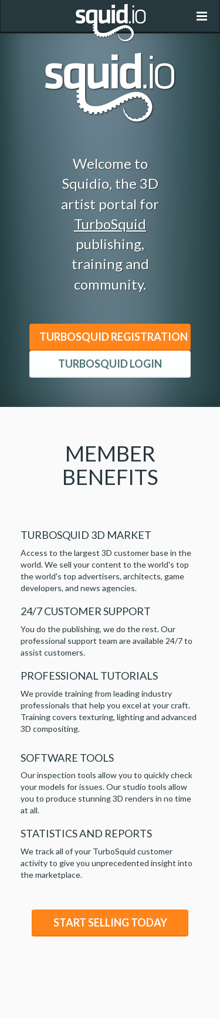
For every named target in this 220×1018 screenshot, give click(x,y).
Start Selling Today (110, 922)
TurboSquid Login (110, 363)
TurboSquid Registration (113, 336)
